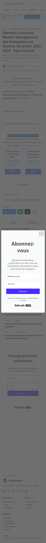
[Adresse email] (23, 276)
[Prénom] (23, 284)
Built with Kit (23, 305)
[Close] (41, 233)
